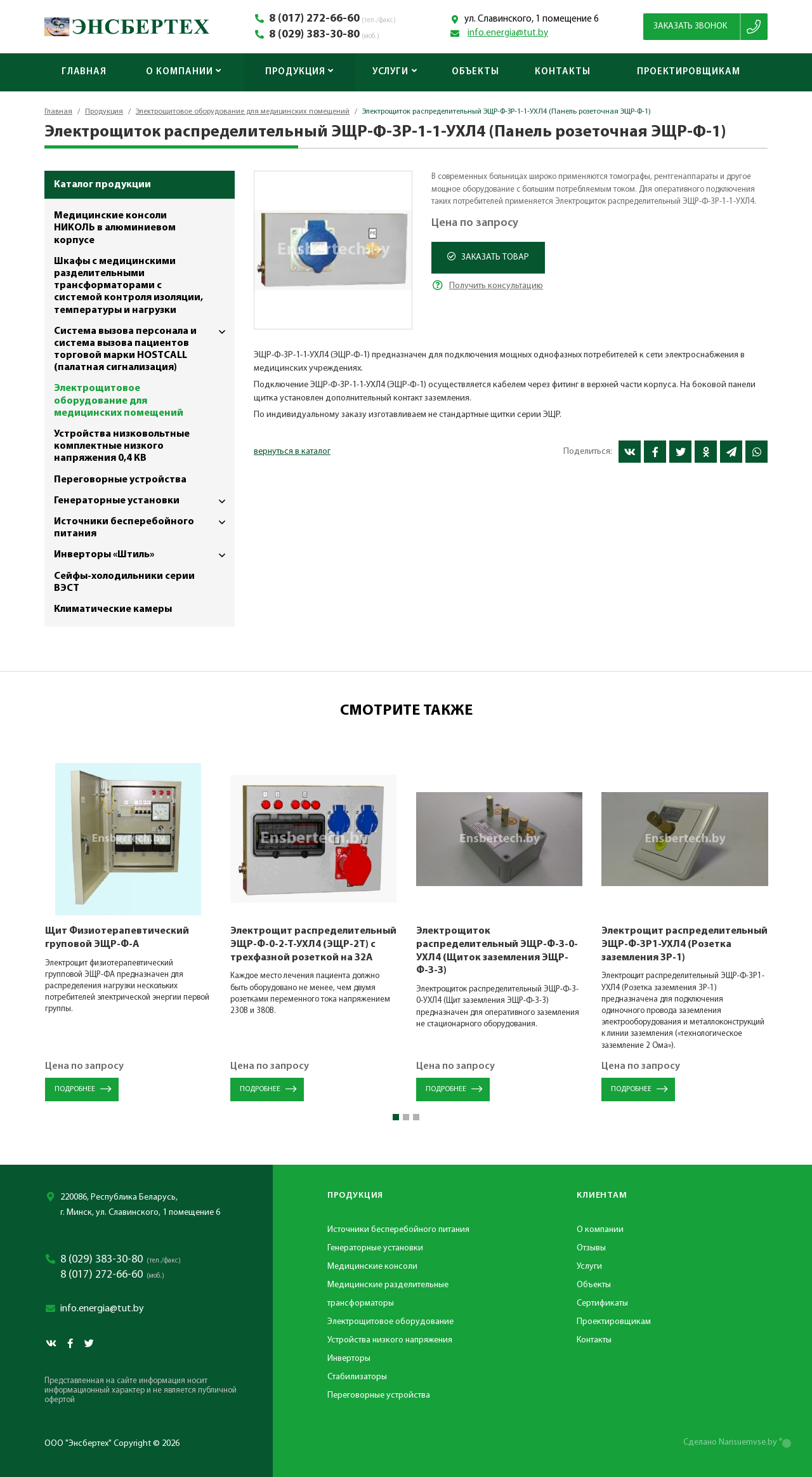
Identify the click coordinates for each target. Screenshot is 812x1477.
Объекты (475, 72)
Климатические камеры (113, 609)
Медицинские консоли (372, 1266)
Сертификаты (602, 1303)
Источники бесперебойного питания (144, 525)
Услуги (394, 72)
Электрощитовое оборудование (390, 1322)
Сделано (730, 1442)
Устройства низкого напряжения (389, 1340)
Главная (84, 72)
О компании (183, 72)
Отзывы (591, 1248)
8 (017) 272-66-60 (314, 19)
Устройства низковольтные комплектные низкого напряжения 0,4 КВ (122, 446)
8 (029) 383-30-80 (314, 35)
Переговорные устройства (120, 480)
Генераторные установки (144, 501)
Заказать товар (488, 257)
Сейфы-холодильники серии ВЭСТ (124, 582)
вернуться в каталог (292, 451)
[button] (396, 1117)
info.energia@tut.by (508, 33)
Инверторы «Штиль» (144, 555)
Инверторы (348, 1358)
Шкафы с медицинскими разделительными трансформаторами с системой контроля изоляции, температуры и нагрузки (128, 285)
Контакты (562, 72)
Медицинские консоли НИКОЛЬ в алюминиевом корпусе (115, 228)
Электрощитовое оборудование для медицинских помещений (243, 112)
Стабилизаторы (357, 1377)
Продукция (299, 72)
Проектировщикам (688, 72)
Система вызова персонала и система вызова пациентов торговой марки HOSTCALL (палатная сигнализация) (144, 347)
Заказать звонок (690, 26)
